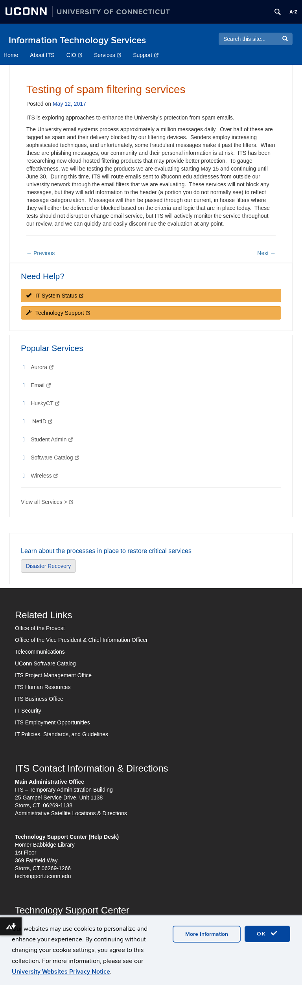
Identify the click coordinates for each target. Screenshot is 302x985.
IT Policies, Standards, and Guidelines (61, 734)
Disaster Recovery (48, 566)
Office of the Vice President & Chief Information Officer (81, 640)
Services (107, 55)
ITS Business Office (39, 699)
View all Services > (47, 502)
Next (266, 253)
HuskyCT (45, 403)
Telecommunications (40, 652)
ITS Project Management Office (53, 675)
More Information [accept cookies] (206, 934)
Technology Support (58, 313)
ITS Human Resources (43, 687)
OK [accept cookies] (267, 933)
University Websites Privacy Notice (61, 972)
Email (40, 385)
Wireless (44, 475)
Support (145, 55)
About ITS (42, 55)
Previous (40, 253)
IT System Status (54, 295)
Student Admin (52, 439)
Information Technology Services (77, 40)
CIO (74, 55)
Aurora (42, 367)
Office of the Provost (40, 628)
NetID (42, 421)
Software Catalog (55, 457)
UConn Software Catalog (45, 663)
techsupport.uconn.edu (43, 876)
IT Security (28, 711)
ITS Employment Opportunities (52, 722)
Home (11, 55)
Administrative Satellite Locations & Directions (71, 813)
